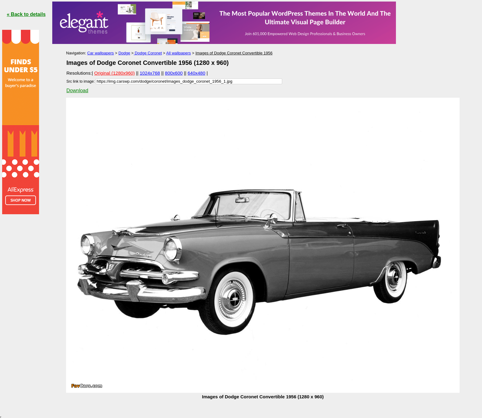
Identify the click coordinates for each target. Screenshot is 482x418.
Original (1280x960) (114, 73)
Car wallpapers (100, 53)
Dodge (124, 53)
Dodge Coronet (148, 53)
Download (77, 90)
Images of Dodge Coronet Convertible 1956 (234, 53)
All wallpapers (178, 53)
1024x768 (150, 73)
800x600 (174, 73)
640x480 (196, 73)
